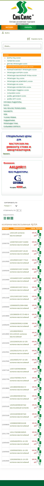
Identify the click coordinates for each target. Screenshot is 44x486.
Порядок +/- (8, 206)
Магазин (9, 27)
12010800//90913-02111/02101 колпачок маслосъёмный (18, 334)
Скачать (28, 27)
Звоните (6, 154)
